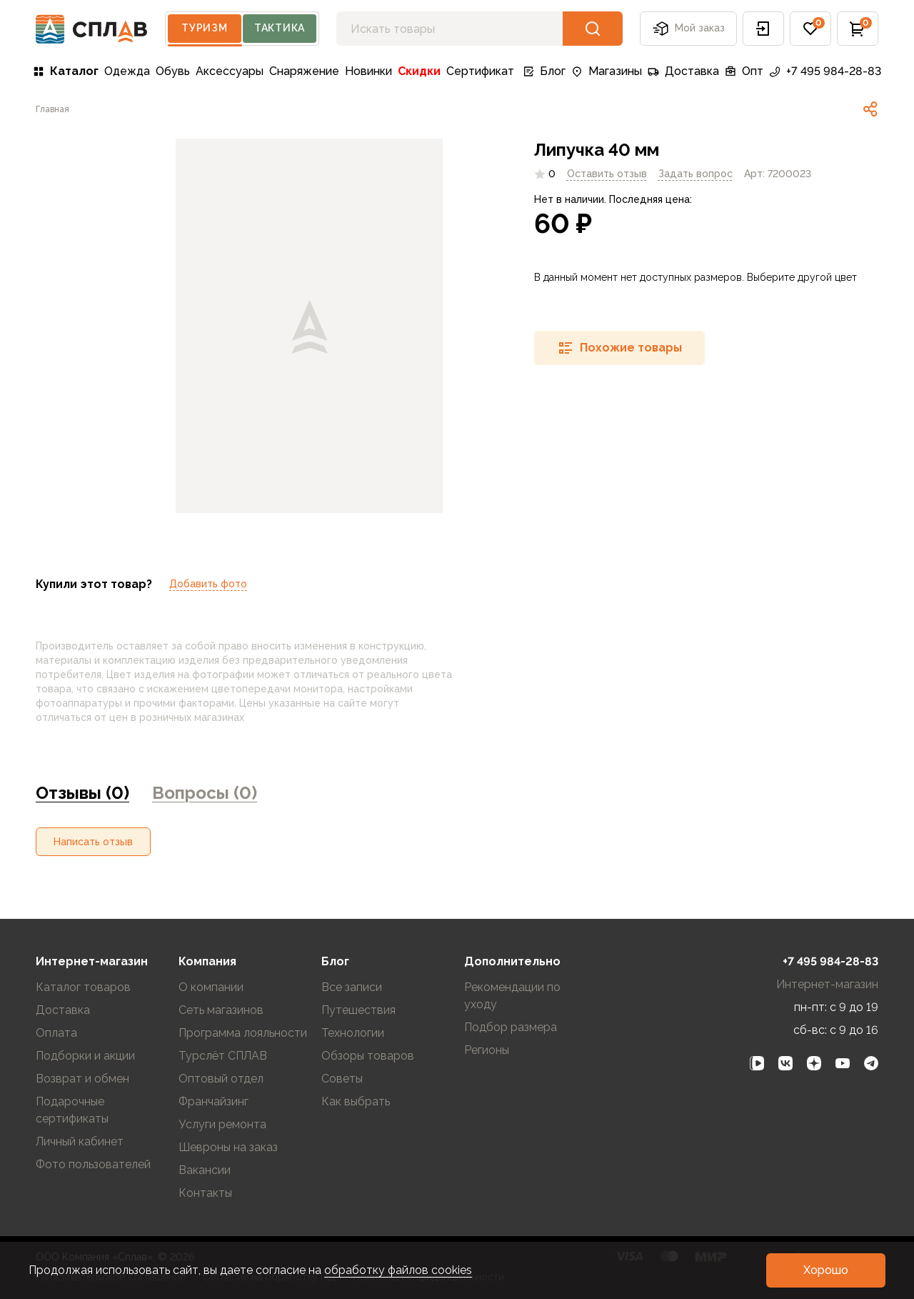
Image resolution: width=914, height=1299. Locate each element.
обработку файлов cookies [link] (398, 1270)
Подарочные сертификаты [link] (72, 1110)
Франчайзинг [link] (213, 1101)
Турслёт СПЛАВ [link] (223, 1055)
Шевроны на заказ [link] (228, 1147)
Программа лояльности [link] (243, 1033)
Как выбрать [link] (355, 1101)
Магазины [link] (606, 71)
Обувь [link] (173, 71)
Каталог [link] (66, 71)
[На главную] (92, 29)
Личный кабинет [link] (80, 1141)
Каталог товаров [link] (83, 987)
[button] (763, 28)
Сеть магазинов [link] (221, 1010)
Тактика (279, 28)
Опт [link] (744, 71)
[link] (52, 109)
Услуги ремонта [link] (222, 1124)
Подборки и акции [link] (85, 1055)
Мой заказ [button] (688, 28)
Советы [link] (342, 1078)
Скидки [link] (419, 71)
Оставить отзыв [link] (607, 173)
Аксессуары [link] (229, 71)
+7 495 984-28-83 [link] (825, 71)
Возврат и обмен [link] (82, 1078)
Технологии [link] (352, 1033)
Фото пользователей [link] (93, 1164)
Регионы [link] (486, 1050)
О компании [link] (211, 987)
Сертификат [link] (480, 71)
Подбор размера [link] (510, 1027)
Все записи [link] (351, 987)
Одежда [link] (127, 71)
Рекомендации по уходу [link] (512, 995)
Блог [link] (544, 71)
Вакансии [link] (205, 1170)
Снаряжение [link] (304, 71)
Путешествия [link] (358, 1010)
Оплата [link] (56, 1033)
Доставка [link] (683, 71)
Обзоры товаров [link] (367, 1055)
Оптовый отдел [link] (221, 1078)
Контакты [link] (205, 1193)
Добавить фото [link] (208, 583)
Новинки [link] (368, 71)
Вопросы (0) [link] (204, 792)
